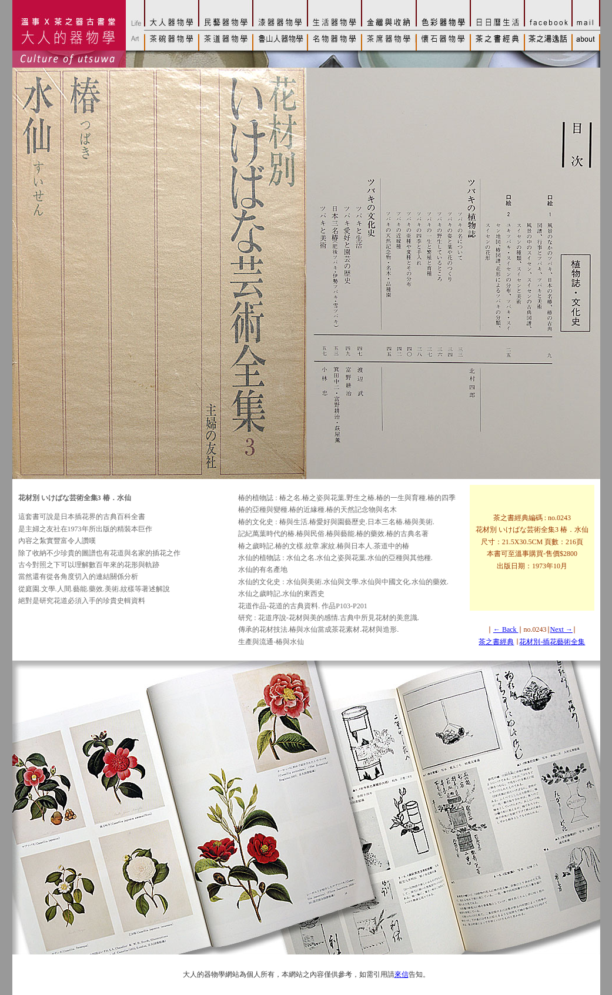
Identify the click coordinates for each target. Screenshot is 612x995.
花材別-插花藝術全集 (552, 642)
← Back (506, 629)
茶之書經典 (496, 642)
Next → (561, 629)
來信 (401, 974)
